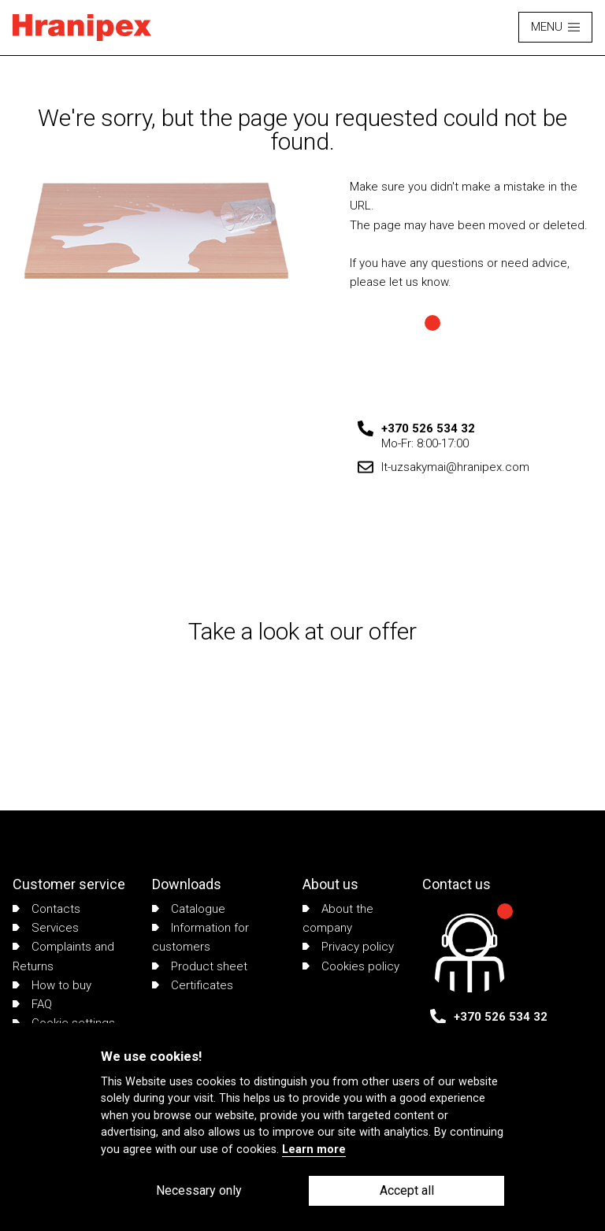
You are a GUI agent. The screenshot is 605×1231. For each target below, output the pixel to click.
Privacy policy (348, 947)
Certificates (192, 985)
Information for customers (200, 937)
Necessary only (199, 1190)
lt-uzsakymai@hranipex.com (455, 467)
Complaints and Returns (63, 956)
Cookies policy (350, 966)
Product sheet (199, 966)
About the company (337, 918)
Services (46, 928)
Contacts (46, 909)
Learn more (314, 1149)
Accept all (407, 1190)
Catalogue (188, 909)
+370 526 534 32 (428, 428)
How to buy (52, 985)
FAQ (32, 1004)
